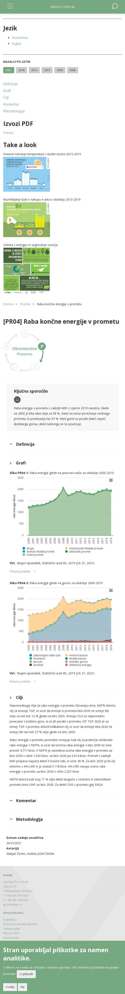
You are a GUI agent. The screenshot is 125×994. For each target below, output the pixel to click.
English (16, 44)
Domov (8, 304)
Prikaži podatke (20, 571)
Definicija (10, 84)
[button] (62, 174)
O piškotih (26, 975)
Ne (22, 988)
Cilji (6, 97)
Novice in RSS (11, 933)
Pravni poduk (11, 937)
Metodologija (13, 111)
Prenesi (8, 133)
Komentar (11, 104)
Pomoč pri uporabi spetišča (20, 924)
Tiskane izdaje (11, 929)
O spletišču (10, 919)
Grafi (7, 90)
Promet (25, 304)
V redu (10, 988)
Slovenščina (20, 38)
